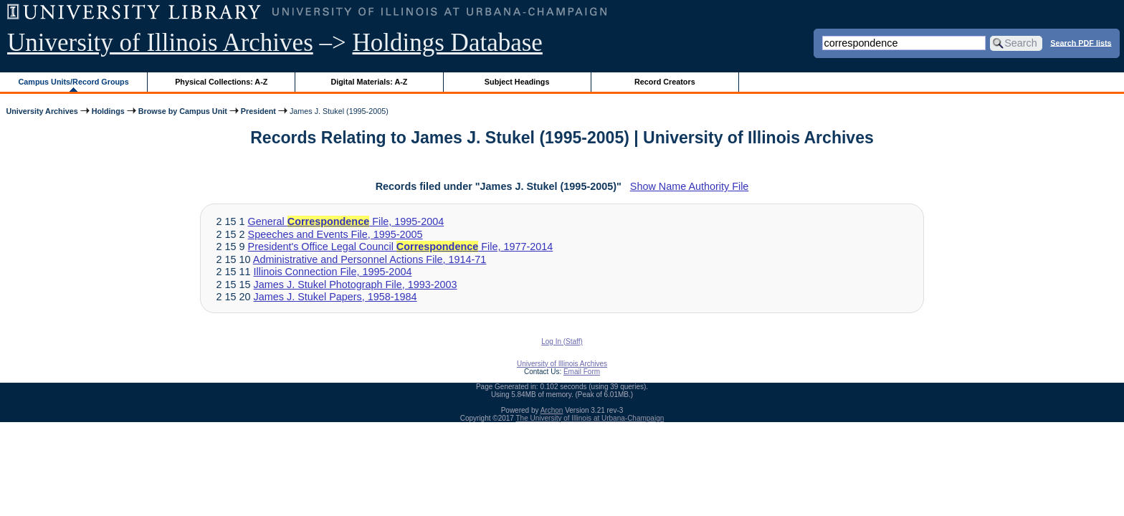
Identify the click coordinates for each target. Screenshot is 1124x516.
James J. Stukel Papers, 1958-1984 (335, 296)
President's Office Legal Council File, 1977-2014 (400, 246)
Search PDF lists (1080, 42)
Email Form (581, 372)
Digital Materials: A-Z (368, 81)
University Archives (41, 111)
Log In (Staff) (562, 341)
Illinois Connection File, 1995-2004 (333, 271)
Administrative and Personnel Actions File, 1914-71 (370, 259)
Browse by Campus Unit (182, 111)
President (258, 111)
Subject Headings (517, 81)
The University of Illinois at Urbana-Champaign (590, 418)
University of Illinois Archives (160, 43)
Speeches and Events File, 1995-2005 (335, 234)
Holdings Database (448, 43)
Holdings (108, 111)
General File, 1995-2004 (346, 221)
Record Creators (664, 81)
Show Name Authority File (689, 186)
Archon (551, 410)
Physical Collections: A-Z (221, 81)
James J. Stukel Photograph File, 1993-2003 (355, 284)
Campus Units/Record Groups (74, 81)
